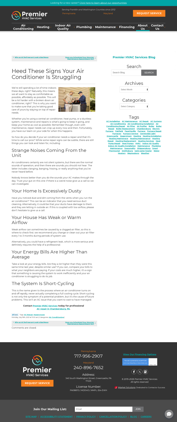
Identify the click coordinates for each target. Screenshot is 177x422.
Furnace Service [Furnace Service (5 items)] (130, 133)
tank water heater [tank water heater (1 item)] (143, 151)
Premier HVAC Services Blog (134, 57)
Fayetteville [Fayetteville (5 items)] (130, 131)
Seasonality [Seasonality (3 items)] (129, 148)
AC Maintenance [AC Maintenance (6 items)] (130, 121)
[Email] (104, 407)
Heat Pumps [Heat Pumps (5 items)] (128, 143)
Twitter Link (15, 315)
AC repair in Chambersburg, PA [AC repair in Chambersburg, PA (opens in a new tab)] (53, 309)
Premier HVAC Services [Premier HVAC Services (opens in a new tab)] (45, 306)
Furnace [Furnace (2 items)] (141, 131)
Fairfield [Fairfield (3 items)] (119, 131)
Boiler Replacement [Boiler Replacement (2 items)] (125, 129)
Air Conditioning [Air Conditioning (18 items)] (118, 124)
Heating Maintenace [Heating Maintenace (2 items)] (118, 138)
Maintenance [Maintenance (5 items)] (144, 146)
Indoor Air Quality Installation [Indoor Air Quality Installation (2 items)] (122, 146)
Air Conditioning (64, 317)
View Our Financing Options (139, 353)
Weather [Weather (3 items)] (145, 153)
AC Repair (28, 315)
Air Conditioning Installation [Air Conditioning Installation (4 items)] (141, 124)
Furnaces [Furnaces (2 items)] (116, 133)
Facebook (134, 370)
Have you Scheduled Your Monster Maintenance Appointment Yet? (79, 58)
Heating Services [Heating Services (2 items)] (146, 141)
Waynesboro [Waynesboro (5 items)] (133, 153)
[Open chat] (169, 414)
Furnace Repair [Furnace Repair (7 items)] (154, 131)
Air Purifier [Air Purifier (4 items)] (142, 126)
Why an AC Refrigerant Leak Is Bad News (31, 57)
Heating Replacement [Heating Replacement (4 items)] (126, 141)
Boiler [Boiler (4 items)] (151, 126)
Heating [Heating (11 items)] (137, 136)
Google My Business (145, 370)
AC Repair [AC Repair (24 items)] (144, 121)
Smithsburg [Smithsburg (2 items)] (127, 151)
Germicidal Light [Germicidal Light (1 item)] (147, 133)
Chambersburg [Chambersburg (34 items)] (144, 129)
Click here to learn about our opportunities (103, 2)
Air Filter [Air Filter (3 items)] (131, 126)
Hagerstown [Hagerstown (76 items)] (126, 136)
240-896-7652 (108, 18)
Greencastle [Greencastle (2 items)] (112, 136)
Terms (155, 363)
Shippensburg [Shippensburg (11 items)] (143, 148)
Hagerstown (39, 315)
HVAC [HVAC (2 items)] (138, 143)
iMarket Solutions (126, 386)
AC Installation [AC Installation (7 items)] (113, 121)
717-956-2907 (69, 18)
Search (149, 72)
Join (138, 407)
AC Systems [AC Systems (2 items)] (156, 121)
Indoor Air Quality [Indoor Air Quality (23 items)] (150, 143)
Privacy (151, 363)
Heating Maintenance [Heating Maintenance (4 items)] (140, 138)
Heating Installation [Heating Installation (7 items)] (152, 136)
